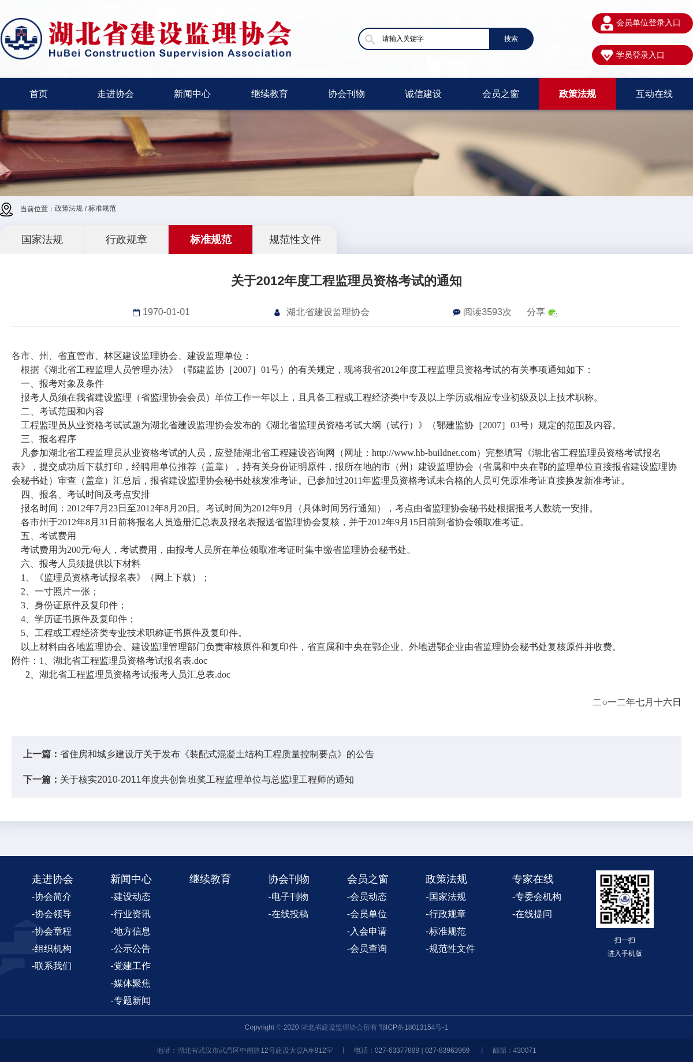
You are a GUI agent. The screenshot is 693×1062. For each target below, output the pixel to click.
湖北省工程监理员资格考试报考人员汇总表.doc (134, 674)
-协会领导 (52, 914)
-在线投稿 (288, 914)
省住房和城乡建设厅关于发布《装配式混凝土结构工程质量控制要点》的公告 (217, 754)
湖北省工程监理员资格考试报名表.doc (130, 660)
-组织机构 (52, 948)
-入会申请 (367, 931)
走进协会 (115, 94)
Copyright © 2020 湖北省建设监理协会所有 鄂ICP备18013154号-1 (346, 1027)
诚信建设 (423, 94)
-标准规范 (445, 931)
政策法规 (577, 94)
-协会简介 (52, 897)
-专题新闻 (130, 1000)
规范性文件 (295, 239)
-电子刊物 (288, 897)
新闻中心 (192, 94)
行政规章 (126, 239)
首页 (38, 94)
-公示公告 (130, 948)
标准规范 (102, 208)
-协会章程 (52, 931)
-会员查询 (367, 948)
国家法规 (42, 239)
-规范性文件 (450, 948)
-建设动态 (130, 897)
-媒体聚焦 (130, 983)
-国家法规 (445, 897)
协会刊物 (346, 94)
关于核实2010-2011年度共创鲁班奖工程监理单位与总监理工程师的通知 (207, 779)
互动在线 (654, 94)
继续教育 (269, 94)
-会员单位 (367, 914)
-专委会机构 (536, 897)
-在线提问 (532, 914)
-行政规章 (445, 914)
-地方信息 (130, 931)
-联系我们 (52, 966)
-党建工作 (130, 966)
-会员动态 (367, 897)
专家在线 (533, 879)
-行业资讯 (130, 914)
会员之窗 (500, 94)
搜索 (511, 39)
